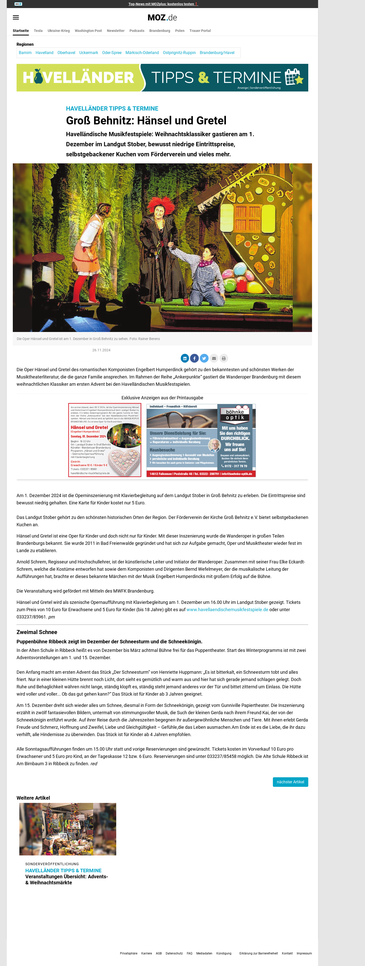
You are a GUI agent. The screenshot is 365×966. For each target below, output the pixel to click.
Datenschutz (174, 953)
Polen (180, 31)
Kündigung (223, 953)
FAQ (189, 953)
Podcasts (137, 31)
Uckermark (88, 52)
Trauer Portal (200, 31)
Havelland (44, 52)
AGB (159, 953)
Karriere (146, 953)
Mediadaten (204, 953)
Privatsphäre (128, 953)
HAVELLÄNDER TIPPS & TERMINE (112, 108)
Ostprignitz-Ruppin (179, 52)
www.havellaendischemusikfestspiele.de (228, 609)
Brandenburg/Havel (217, 52)
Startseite (21, 31)
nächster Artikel (290, 782)
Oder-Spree (111, 52)
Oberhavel (66, 52)
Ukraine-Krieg (59, 31)
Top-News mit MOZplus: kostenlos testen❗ (163, 4)
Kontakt (287, 953)
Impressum (304, 953)
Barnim (25, 52)
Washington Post (88, 31)
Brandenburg (159, 31)
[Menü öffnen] (16, 18)
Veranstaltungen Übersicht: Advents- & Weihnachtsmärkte (64, 876)
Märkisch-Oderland (142, 52)
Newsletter (116, 31)
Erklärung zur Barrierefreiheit (258, 953)
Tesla (38, 31)
